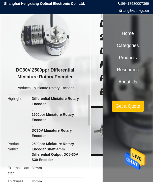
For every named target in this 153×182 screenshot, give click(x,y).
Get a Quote (127, 106)
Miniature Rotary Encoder (54, 88)
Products (23, 88)
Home (128, 33)
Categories (128, 45)
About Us (127, 81)
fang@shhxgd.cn (136, 11)
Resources (128, 69)
